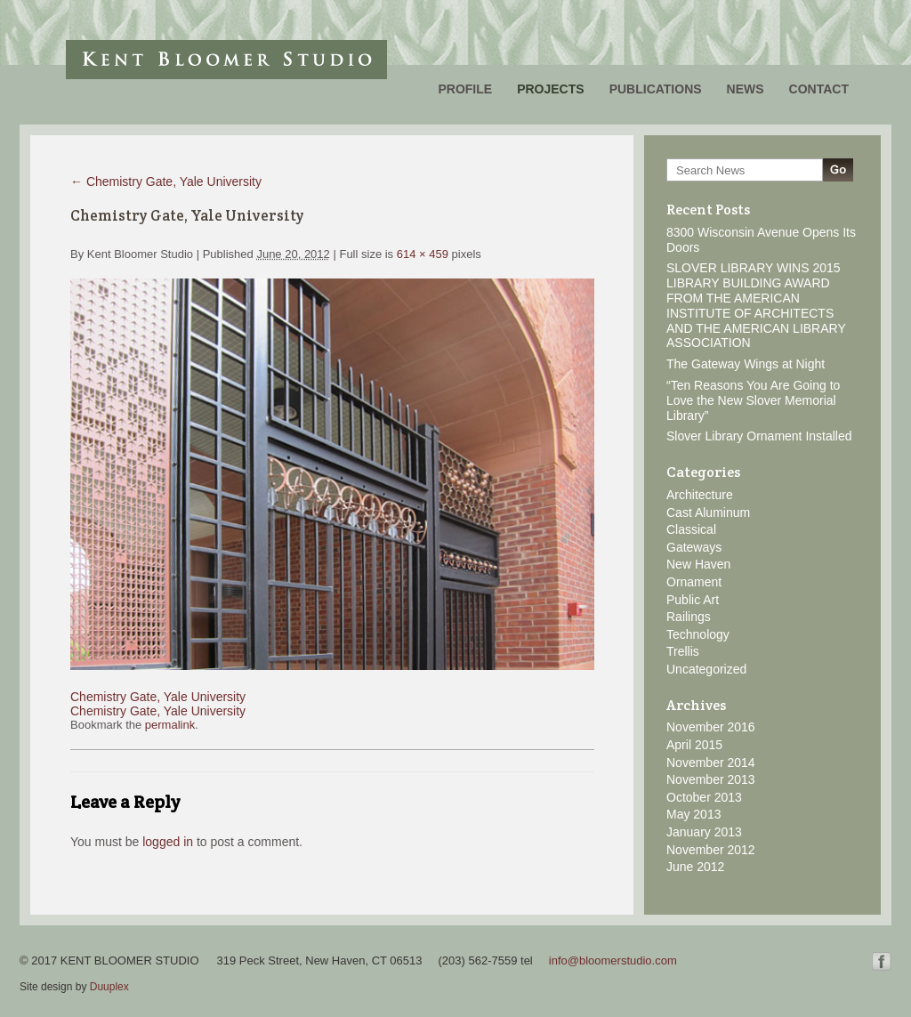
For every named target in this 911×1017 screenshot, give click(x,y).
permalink (170, 724)
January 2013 (704, 832)
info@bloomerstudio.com (613, 960)
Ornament (694, 582)
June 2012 (695, 867)
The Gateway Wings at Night (745, 364)
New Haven (698, 564)
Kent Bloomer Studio (226, 59)
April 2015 (694, 745)
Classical (691, 529)
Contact (819, 89)
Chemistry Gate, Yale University (166, 181)
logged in (167, 842)
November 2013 (710, 779)
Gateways (694, 547)
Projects (550, 89)
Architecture (699, 495)
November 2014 (710, 762)
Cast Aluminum (708, 512)
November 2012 (710, 850)
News (745, 89)
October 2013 (704, 797)
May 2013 (693, 814)
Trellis (682, 651)
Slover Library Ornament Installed (759, 436)
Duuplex (109, 987)
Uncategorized (706, 669)
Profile (465, 89)
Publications (655, 89)
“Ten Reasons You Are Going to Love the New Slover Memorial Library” (753, 400)
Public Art (692, 600)
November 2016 (710, 727)
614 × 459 (422, 254)
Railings (688, 616)
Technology (698, 634)
